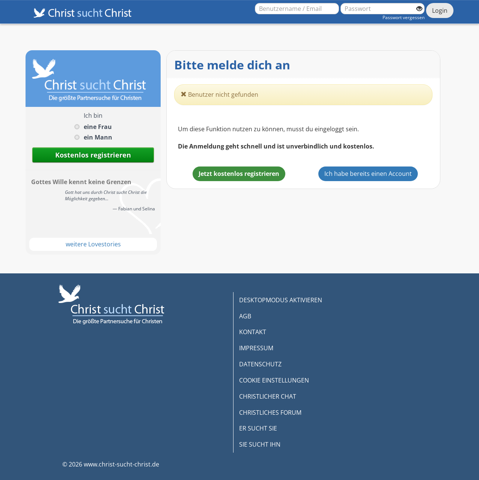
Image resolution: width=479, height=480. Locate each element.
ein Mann (98, 137)
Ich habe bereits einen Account (368, 174)
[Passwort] (382, 8)
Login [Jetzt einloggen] (439, 10)
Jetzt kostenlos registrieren (239, 174)
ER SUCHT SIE (258, 428)
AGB (245, 316)
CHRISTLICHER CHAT (267, 396)
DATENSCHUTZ (260, 364)
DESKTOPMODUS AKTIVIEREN (280, 300)
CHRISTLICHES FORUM (270, 412)
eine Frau (98, 127)
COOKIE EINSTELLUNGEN (274, 380)
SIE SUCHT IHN (259, 444)
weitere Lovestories (93, 244)
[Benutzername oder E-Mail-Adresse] (297, 8)
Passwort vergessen (404, 17)
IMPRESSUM (256, 348)
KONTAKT (252, 332)
